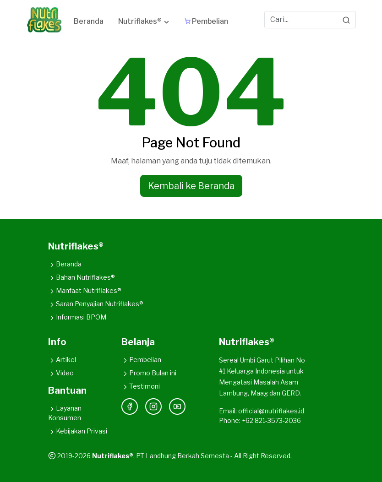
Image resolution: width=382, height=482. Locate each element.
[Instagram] (153, 406)
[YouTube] (177, 406)
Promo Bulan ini (148, 373)
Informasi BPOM (77, 317)
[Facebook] (129, 406)
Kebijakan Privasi (77, 431)
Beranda (65, 264)
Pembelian (141, 359)
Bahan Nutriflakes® (81, 277)
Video (61, 373)
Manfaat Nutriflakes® (84, 290)
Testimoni (140, 386)
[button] (144, 23)
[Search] (346, 19)
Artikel (62, 359)
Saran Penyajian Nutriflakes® (95, 304)
